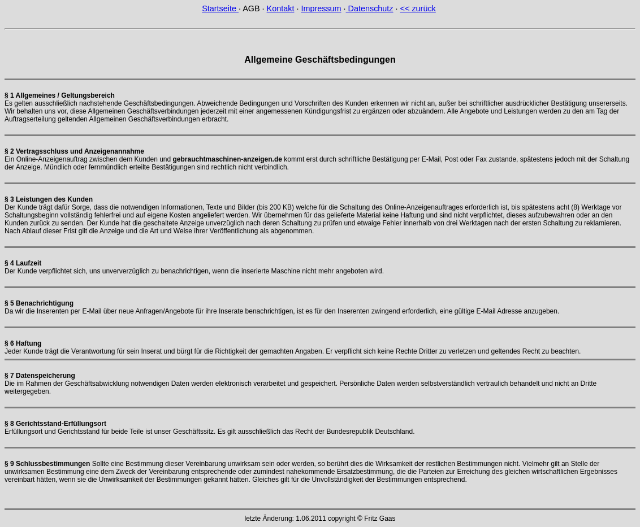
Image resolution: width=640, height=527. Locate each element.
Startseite (220, 8)
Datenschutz (369, 8)
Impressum (321, 8)
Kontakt (281, 8)
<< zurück (418, 8)
